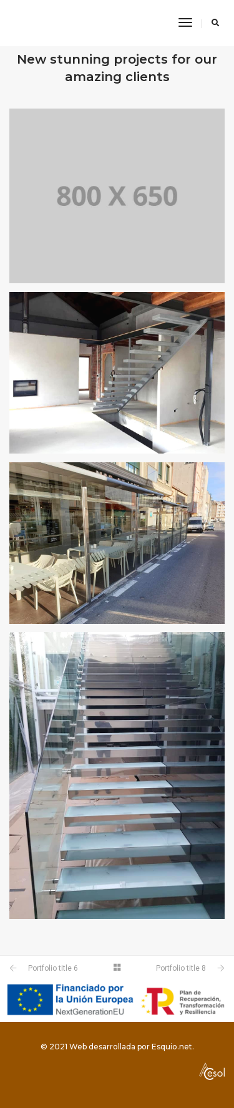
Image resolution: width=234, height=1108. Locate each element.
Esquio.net (172, 1046)
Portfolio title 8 (181, 968)
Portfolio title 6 (53, 968)
